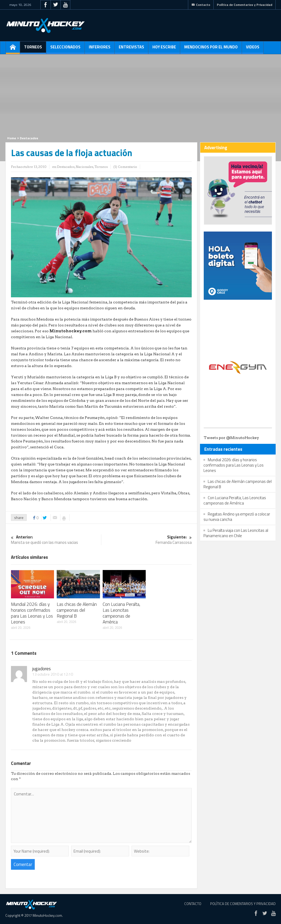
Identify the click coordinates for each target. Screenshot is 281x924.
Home (11, 138)
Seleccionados (65, 49)
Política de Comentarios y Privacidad (244, 4)
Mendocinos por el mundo (211, 49)
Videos (252, 49)
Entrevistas (131, 49)
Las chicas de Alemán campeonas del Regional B (77, 610)
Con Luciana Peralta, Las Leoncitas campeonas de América (121, 613)
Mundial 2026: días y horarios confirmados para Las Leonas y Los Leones (32, 613)
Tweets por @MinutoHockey (231, 438)
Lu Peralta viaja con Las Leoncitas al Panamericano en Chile (235, 533)
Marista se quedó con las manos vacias (56, 539)
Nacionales (84, 167)
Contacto (200, 4)
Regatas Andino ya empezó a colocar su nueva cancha (236, 516)
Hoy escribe (164, 49)
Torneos (33, 49)
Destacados (29, 138)
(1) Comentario (125, 167)
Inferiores (99, 49)
